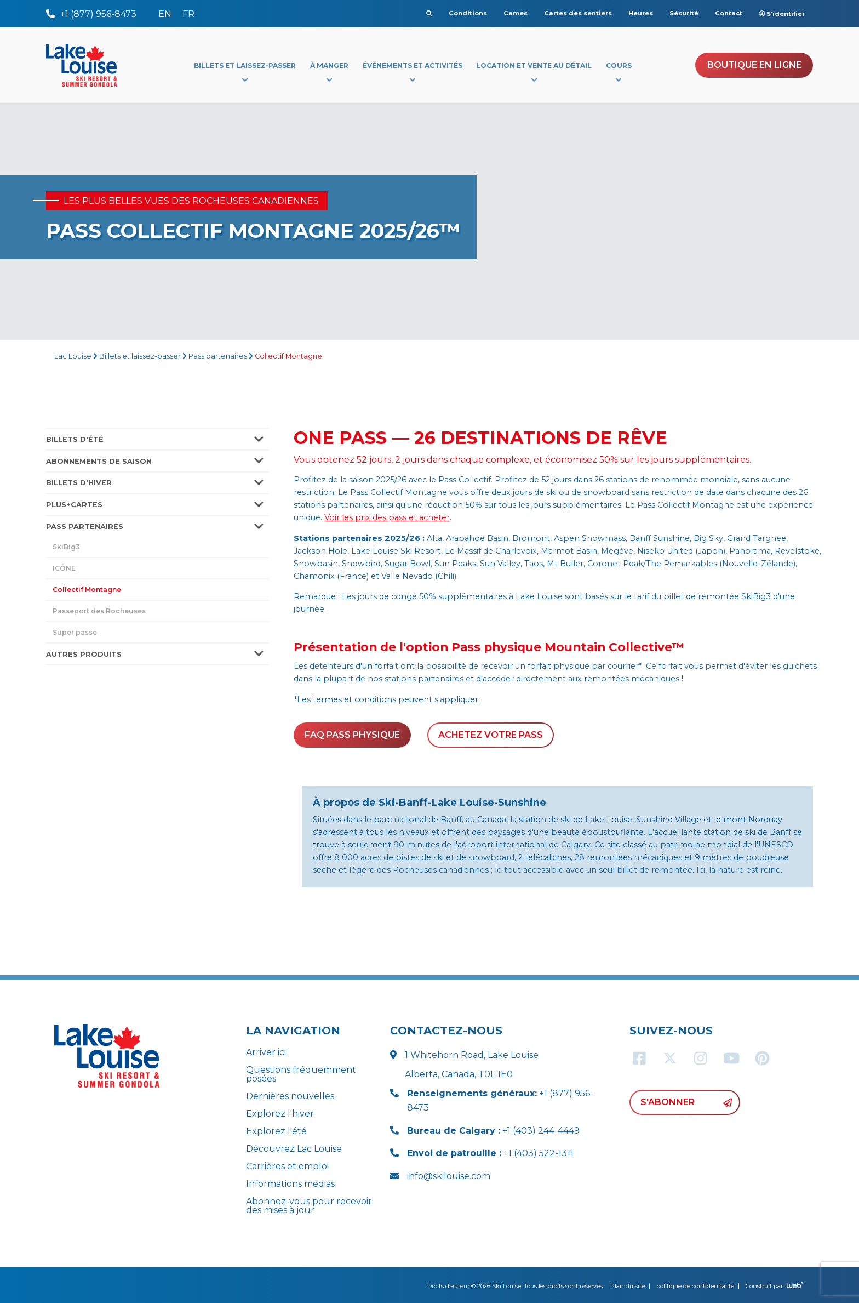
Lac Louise (72, 356)
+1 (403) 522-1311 (490, 1153)
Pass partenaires (217, 356)
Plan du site (627, 1286)
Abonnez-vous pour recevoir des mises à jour (309, 1205)
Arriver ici (266, 1052)
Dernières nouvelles (290, 1096)
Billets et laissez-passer (140, 356)
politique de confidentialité (695, 1286)
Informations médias (290, 1184)
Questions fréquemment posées (301, 1074)
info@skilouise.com (448, 1176)
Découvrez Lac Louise (294, 1148)
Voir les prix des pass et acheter (387, 517)
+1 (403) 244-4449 (493, 1130)
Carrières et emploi (287, 1166)
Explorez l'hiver (280, 1113)
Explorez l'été (276, 1131)
